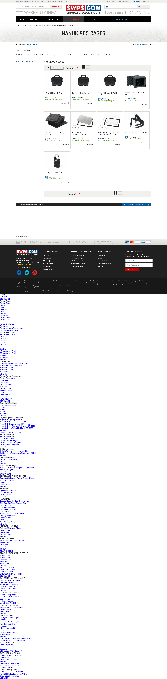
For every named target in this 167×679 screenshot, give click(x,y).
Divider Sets (4, 382)
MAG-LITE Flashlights (8, 459)
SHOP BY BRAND (73, 19)
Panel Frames (5, 395)
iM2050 (3, 336)
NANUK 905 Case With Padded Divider (108, 94)
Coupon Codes (110, 1)
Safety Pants (4, 561)
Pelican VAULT (5, 320)
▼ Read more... (112, 55)
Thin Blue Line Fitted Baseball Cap (13, 503)
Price (20, 67)
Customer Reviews (77, 266)
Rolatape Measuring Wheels (10, 528)
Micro (2, 305)
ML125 (3, 461)
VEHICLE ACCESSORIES (9, 663)
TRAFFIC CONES (7, 551)
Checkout (142, 7)
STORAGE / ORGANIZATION (11, 651)
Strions (2, 409)
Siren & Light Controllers (9, 659)
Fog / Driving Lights (7, 624)
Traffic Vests (5, 555)
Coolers (3, 349)
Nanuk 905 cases (6, 372)
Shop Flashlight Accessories (10, 432)
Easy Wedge (4, 520)
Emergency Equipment (105, 263)
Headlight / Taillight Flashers (11, 597)
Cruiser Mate (5, 484)
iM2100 (3, 340)
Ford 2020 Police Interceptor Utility (13, 674)
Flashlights (101, 255)
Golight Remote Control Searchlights (14, 451)
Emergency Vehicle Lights (9, 618)
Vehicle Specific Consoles (9, 584)
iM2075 (3, 338)
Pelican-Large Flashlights (9, 445)
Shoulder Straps (6, 390)
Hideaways (4, 626)
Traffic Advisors (6, 634)
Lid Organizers (5, 384)
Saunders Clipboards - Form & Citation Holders (17, 478)
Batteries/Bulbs (103, 261)
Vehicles (100, 266)
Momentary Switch (7, 609)
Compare (64, 103)
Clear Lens (4, 545)
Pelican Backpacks (7, 322)
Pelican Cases (5, 303)
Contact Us (119, 1)
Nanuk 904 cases (28, 44)
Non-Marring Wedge (8, 522)
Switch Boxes (5, 657)
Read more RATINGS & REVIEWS (134, 205)
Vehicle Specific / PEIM (9, 603)
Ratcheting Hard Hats (8, 509)
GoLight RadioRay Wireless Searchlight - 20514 (18, 453)
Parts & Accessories (7, 378)
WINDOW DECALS (7, 570)
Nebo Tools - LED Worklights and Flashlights (17, 468)
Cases (100, 258)
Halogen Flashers (6, 601)
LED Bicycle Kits (6, 493)
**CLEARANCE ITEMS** (9, 665)
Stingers (3, 407)
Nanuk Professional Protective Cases (66, 25)
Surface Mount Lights (8, 632)
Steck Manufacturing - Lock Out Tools (14, 513)
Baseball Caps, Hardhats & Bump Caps (14, 501)
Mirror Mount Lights (8, 628)
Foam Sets (4, 380)
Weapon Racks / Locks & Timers (12, 607)
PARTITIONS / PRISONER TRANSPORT (15, 638)
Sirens (2, 647)
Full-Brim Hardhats (7, 507)
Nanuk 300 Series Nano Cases (11, 365)
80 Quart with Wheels (8, 353)
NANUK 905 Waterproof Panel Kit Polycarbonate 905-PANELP (109, 133)
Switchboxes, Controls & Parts (11, 655)
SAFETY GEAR (53, 19)
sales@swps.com (51, 261)
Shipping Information (77, 261)
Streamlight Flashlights (8, 405)
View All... (3, 313)
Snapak (2, 482)
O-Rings (3, 393)
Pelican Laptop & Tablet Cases (11, 328)
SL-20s (2, 411)
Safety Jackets (5, 559)
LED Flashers (5, 599)
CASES (21, 19)
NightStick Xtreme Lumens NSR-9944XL (15, 424)
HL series (3, 413)
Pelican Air (4, 315)
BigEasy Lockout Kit (7, 515)
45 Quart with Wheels (8, 351)
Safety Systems (5, 495)
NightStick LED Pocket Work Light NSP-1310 (17, 426)
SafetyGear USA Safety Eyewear (12, 540)
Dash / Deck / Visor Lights (10, 622)
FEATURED (4, 297)
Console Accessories (8, 586)
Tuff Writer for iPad (7, 480)
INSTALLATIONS (121, 19)
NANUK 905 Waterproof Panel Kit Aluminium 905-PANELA (82, 133)
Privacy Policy (47, 266)
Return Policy (47, 269)
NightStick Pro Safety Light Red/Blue (14, 422)
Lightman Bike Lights (8, 490)
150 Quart (4, 357)
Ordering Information (77, 255)
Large (2, 311)
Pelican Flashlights (7, 436)
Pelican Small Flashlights (9, 440)
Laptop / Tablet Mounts (9, 588)
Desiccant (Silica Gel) (8, 388)
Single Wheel (5, 530)
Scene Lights (4, 630)
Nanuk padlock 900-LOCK (53, 173)
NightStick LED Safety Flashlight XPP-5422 (16, 428)
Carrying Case (5, 518)
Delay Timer (4, 611)
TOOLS (3, 549)
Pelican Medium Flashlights (10, 443)
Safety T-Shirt (5, 563)
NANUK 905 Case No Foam (54, 93)
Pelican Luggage (6, 326)
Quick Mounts (5, 397)
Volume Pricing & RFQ (78, 263)
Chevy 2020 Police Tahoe (9, 676)
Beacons (3, 620)
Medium (3, 309)
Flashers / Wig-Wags (8, 595)
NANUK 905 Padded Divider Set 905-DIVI (135, 93)
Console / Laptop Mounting (10, 580)
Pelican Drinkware (7, 324)
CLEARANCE (5, 299)
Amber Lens (4, 543)
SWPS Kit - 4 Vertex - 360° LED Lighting (15, 672)
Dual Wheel (4, 532)
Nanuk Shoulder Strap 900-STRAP (136, 133)
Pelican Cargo (5, 318)
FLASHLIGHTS (35, 19)
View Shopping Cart (77, 258)
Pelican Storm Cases (7, 334)
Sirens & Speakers (6, 645)
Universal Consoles (7, 582)
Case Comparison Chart (9, 330)
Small (2, 307)
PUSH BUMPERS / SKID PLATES (12, 640)
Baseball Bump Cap (7, 505)
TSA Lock (3, 386)
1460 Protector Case (23, 25)
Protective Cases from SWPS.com (42, 25)
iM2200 (3, 343)
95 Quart (3, 355)
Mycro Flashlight (6, 470)
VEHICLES (139, 19)
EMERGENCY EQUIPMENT (97, 19)
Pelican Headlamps (7, 438)
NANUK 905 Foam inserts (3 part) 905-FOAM (56, 133)
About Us (127, 1)
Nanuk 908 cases (140, 44)
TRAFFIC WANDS (7, 568)
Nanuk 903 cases (6, 368)
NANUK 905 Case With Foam (81, 93)
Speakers (3, 649)
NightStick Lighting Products (11, 420)
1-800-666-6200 (51, 263)
